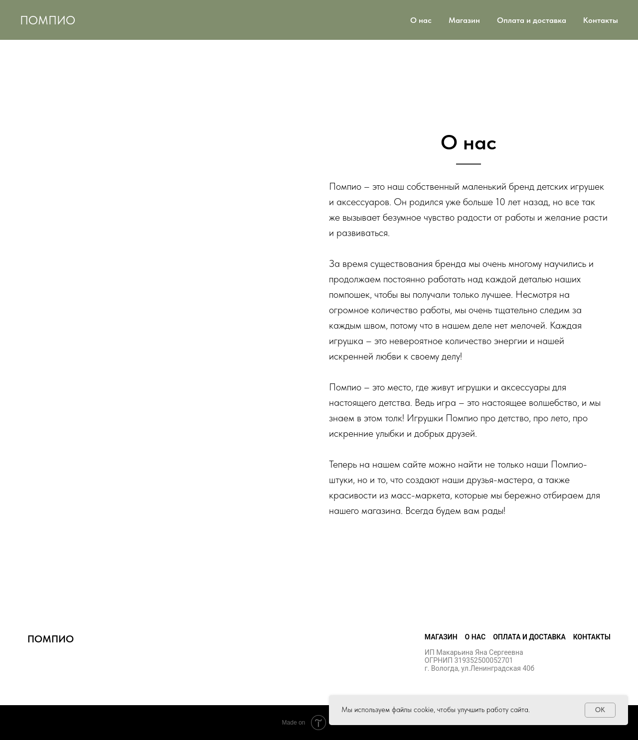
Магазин (464, 20)
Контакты (600, 20)
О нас (421, 20)
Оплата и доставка (531, 20)
